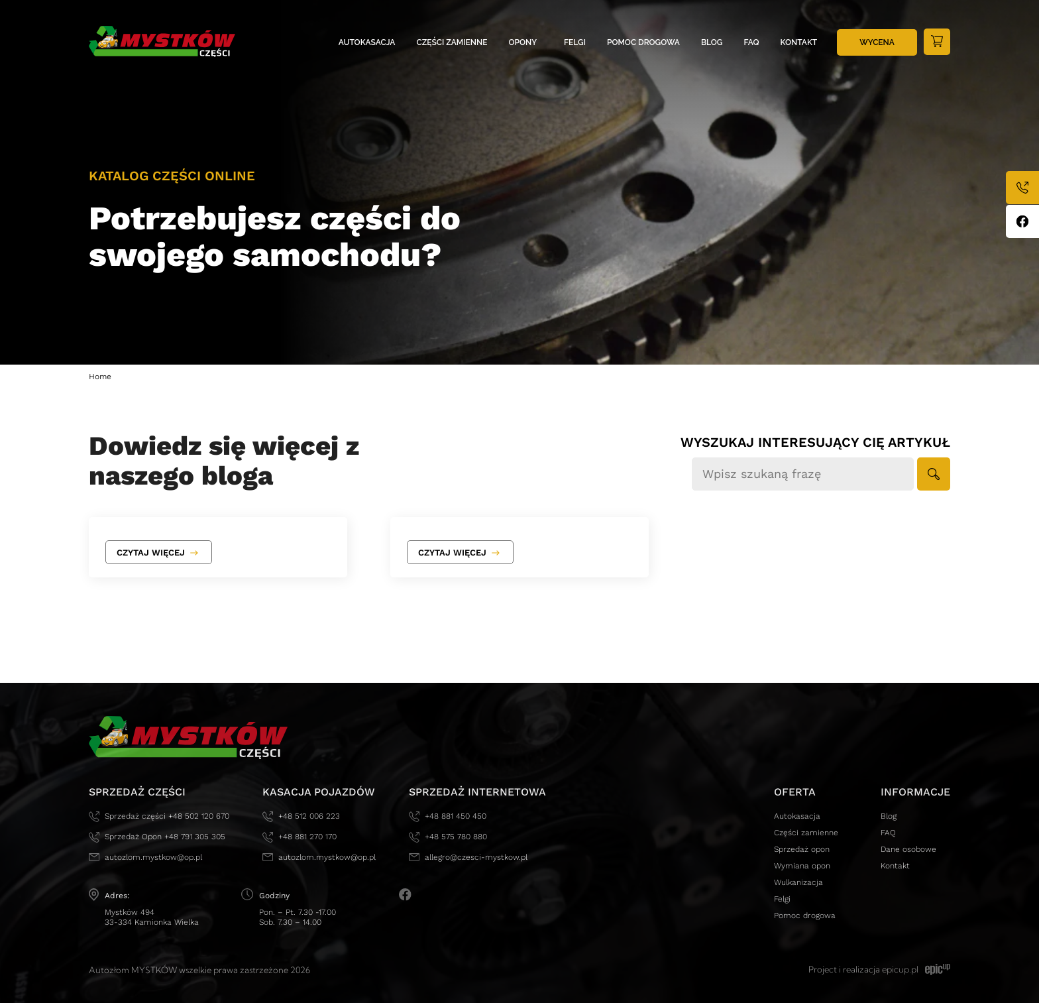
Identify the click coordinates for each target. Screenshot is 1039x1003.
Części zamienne (452, 42)
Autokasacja (367, 42)
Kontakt (799, 42)
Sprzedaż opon (802, 849)
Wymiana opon (802, 865)
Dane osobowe (908, 849)
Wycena (877, 42)
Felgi (575, 42)
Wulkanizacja (798, 882)
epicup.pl (900, 969)
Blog (712, 42)
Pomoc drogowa (643, 42)
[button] (933, 474)
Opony (523, 42)
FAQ (751, 42)
